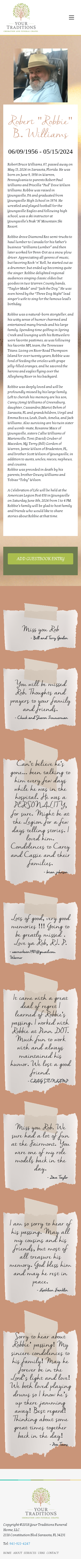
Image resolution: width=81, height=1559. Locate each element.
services (30, 1552)
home (7, 1552)
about (17, 1552)
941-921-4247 (20, 1544)
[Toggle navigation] (71, 17)
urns (41, 1552)
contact (53, 1552)
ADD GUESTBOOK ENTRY (40, 558)
